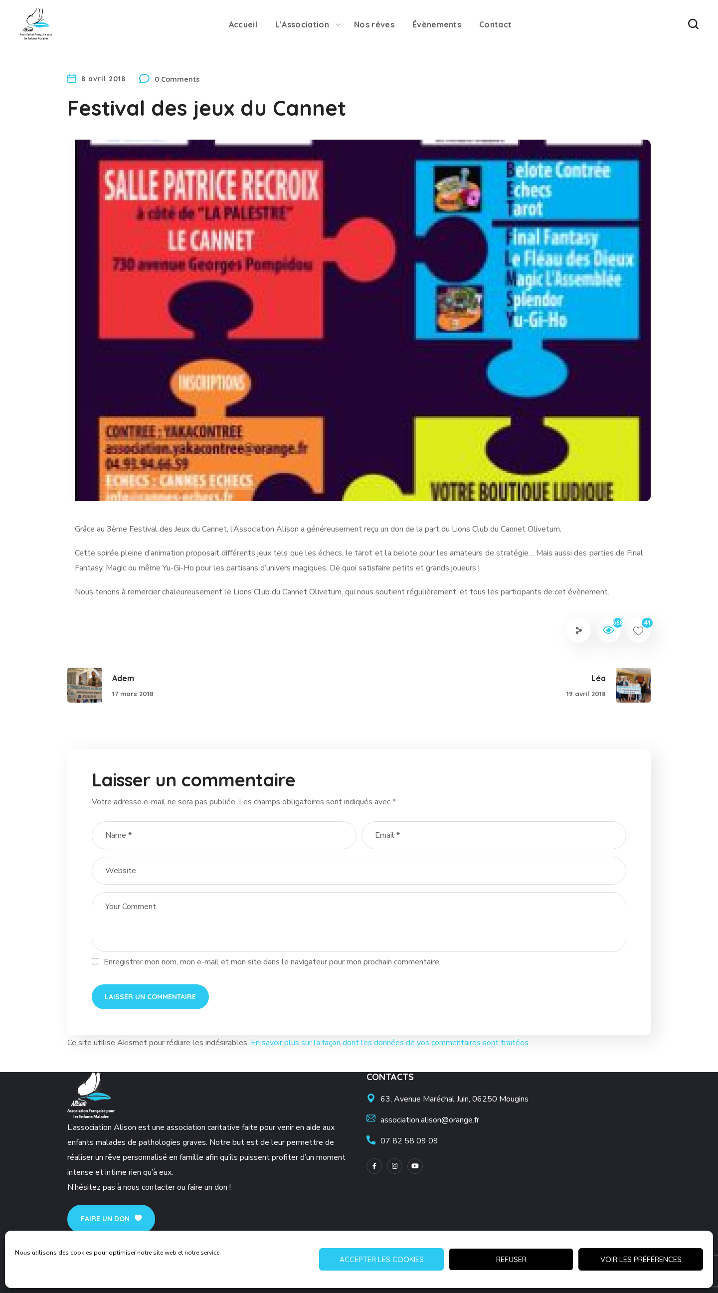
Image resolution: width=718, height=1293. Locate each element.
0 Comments (177, 79)
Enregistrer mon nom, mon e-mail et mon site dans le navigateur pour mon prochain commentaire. (272, 961)
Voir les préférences (641, 1259)
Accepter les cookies (382, 1259)
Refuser (511, 1259)
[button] (693, 24)
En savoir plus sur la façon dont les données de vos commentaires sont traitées (390, 1042)
